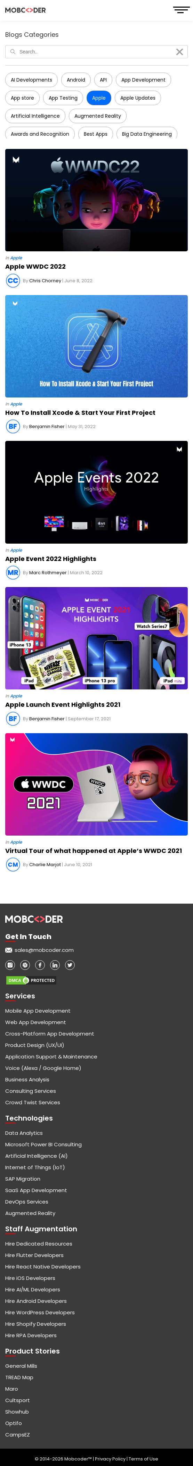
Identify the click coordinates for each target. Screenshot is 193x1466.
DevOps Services (26, 1201)
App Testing (63, 97)
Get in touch (28, 936)
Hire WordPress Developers (40, 1312)
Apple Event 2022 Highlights (50, 558)
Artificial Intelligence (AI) (36, 1155)
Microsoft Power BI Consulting (43, 1144)
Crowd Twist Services (32, 1102)
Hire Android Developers (36, 1301)
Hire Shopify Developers (35, 1323)
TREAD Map (19, 1377)
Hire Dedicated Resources (38, 1243)
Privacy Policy (111, 1459)
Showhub (17, 1411)
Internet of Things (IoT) (35, 1167)
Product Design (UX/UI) (34, 1045)
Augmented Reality (97, 115)
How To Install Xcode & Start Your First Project (80, 412)
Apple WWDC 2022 (35, 266)
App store (22, 97)
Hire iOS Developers (30, 1278)
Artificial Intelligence (35, 115)
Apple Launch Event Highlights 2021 (62, 704)
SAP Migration (22, 1178)
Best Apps (95, 134)
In (13, 257)
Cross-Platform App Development (49, 1033)
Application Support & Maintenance (51, 1056)
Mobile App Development (38, 1010)
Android (76, 79)
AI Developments (31, 79)
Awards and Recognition (40, 134)
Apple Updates (137, 97)
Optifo (13, 1423)
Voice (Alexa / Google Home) (43, 1068)
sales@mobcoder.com (44, 950)
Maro (11, 1388)
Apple (99, 97)
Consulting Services (30, 1091)
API (103, 79)
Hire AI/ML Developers (32, 1289)
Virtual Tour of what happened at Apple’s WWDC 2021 (93, 850)
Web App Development (35, 1022)
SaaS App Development (36, 1190)
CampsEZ (17, 1434)
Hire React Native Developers (43, 1266)
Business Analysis (27, 1079)
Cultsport (17, 1400)
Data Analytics (24, 1133)
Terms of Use (143, 1459)
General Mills (21, 1365)
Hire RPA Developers (31, 1335)
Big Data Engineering (147, 134)
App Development (143, 79)
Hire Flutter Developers (34, 1255)
